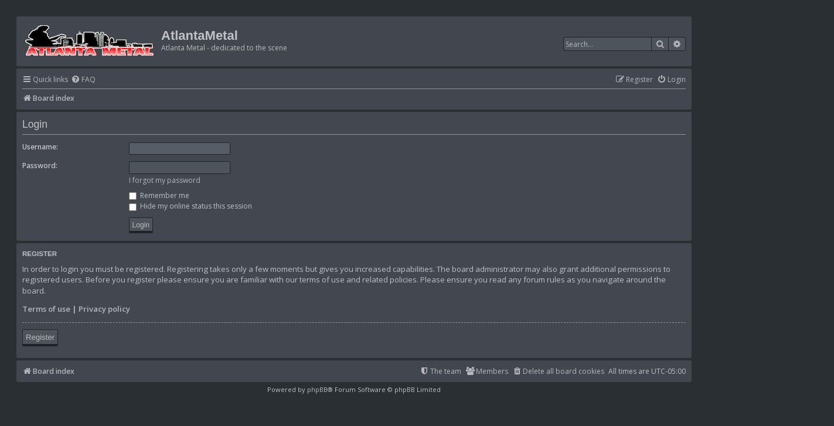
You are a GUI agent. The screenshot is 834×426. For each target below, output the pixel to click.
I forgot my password (164, 180)
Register (40, 337)
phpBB (317, 389)
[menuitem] (83, 80)
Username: (40, 147)
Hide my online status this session (190, 206)
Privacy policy (104, 309)
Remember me (159, 195)
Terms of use (46, 309)
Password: (39, 166)
